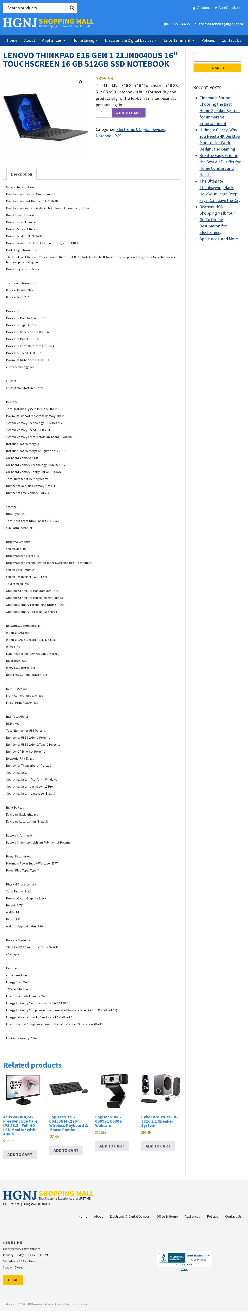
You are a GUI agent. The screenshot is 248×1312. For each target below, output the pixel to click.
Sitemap (9, 1305)
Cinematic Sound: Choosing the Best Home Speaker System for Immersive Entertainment (220, 110)
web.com (82, 1304)
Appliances (52, 40)
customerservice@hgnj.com (219, 23)
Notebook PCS (108, 135)
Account (203, 8)
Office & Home (167, 1216)
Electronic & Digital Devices (129, 40)
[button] (80, 82)
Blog (184, 1270)
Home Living (83, 40)
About (29, 40)
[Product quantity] (103, 113)
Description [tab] (21, 174)
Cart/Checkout (229, 8)
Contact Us (231, 40)
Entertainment (177, 40)
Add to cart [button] (19, 1154)
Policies (208, 40)
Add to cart (128, 113)
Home (12, 40)
